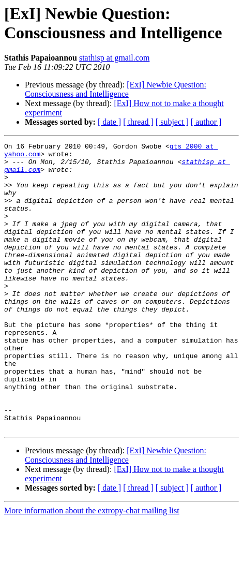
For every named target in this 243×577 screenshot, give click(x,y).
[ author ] (206, 121)
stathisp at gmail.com (114, 57)
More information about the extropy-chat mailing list (91, 568)
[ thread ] (138, 121)
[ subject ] (172, 121)
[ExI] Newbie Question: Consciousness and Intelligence (115, 89)
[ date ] (109, 121)
